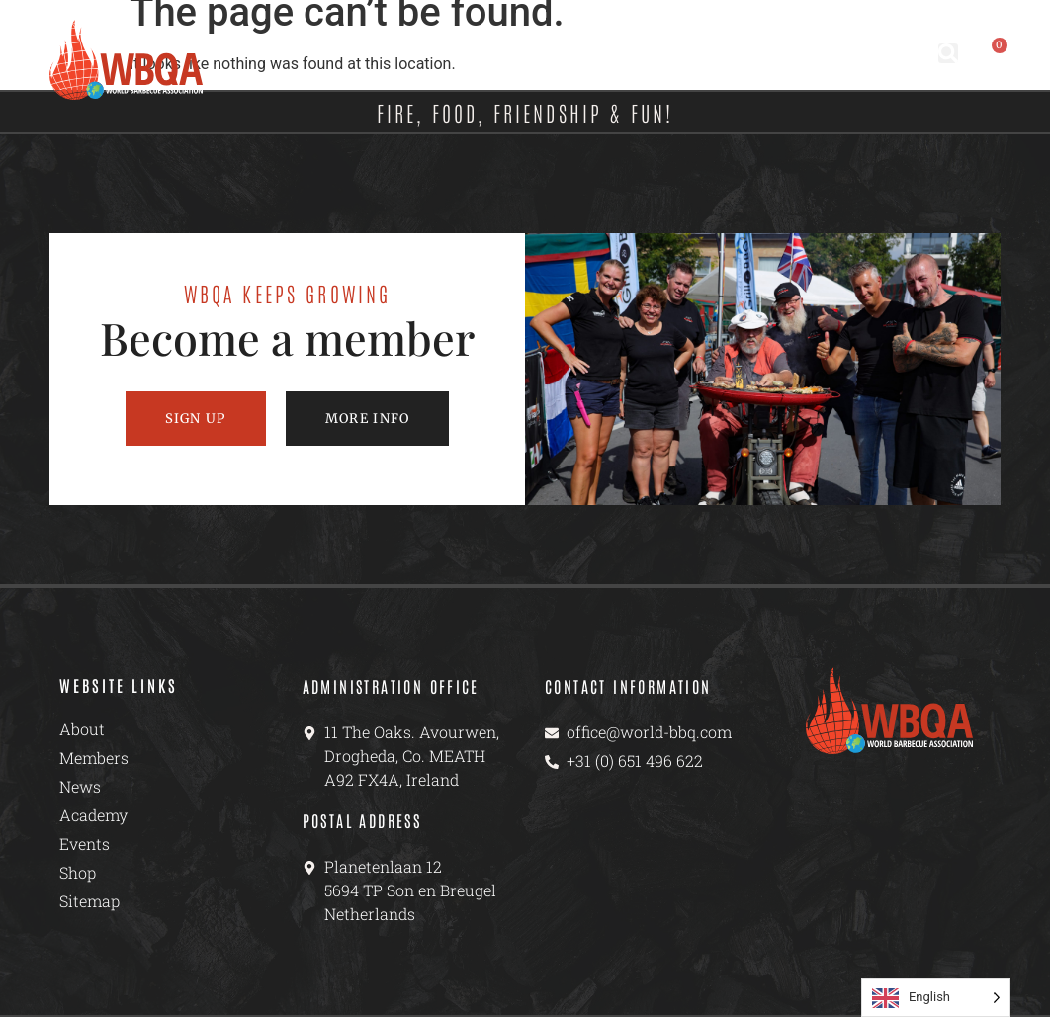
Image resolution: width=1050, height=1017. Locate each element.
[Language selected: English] (935, 997)
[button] (948, 53)
